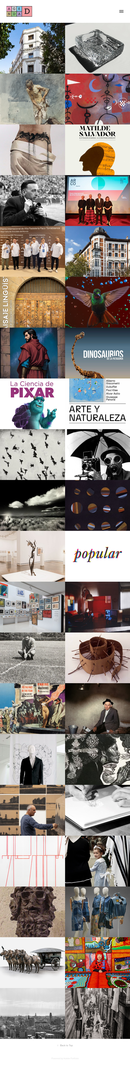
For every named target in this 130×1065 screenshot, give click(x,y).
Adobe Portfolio (71, 1058)
